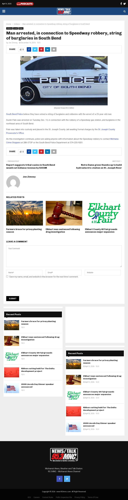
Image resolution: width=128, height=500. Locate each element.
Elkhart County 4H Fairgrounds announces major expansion (101, 230)
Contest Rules (47, 497)
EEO (29, 497)
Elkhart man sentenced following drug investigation (63, 230)
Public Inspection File (64, 497)
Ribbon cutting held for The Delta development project (37, 369)
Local (15, 28)
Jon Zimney (13, 43)
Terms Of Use (93, 497)
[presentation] (27, 287)
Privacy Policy (80, 497)
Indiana (9, 28)
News (21, 28)
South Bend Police (14, 114)
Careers (37, 497)
